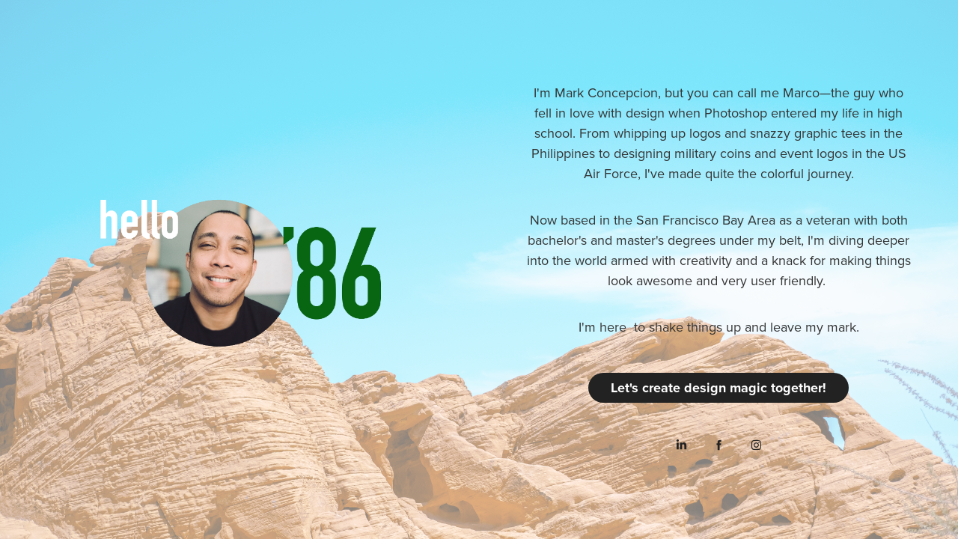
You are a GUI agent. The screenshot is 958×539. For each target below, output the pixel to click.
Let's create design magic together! (718, 388)
